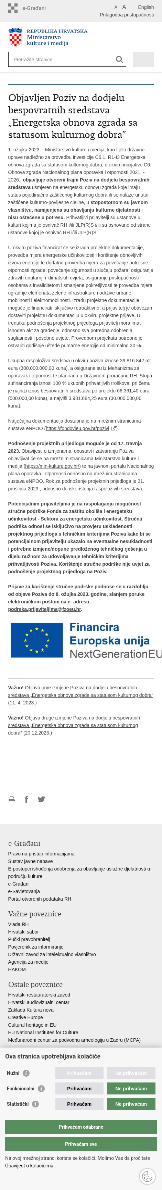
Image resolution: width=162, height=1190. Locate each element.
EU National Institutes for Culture (43, 1032)
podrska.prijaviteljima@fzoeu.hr (44, 609)
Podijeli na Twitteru (41, 799)
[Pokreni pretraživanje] (119, 59)
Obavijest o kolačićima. (30, 1165)
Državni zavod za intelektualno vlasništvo (52, 954)
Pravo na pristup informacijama (41, 853)
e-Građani (19, 884)
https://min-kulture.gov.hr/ (52, 466)
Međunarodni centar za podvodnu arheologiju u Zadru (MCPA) (74, 1040)
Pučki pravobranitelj (29, 939)
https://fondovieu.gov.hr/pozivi (77, 428)
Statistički (18, 1104)
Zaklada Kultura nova (31, 1010)
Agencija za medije (28, 962)
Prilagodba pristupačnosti (127, 14)
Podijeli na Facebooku (26, 799)
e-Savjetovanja (24, 891)
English (146, 7)
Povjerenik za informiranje (36, 947)
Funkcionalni (20, 1088)
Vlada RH (18, 924)
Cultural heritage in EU (32, 1025)
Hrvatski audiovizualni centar (38, 1002)
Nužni (13, 1073)
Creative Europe (25, 1017)
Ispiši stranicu (11, 799)
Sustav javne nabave (30, 861)
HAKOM (17, 969)
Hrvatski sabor (23, 932)
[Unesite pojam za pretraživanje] (38, 59)
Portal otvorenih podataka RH (40, 899)
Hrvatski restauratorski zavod (39, 995)
